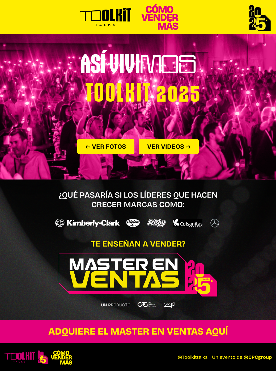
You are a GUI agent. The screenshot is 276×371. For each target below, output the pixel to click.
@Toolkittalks (193, 357)
